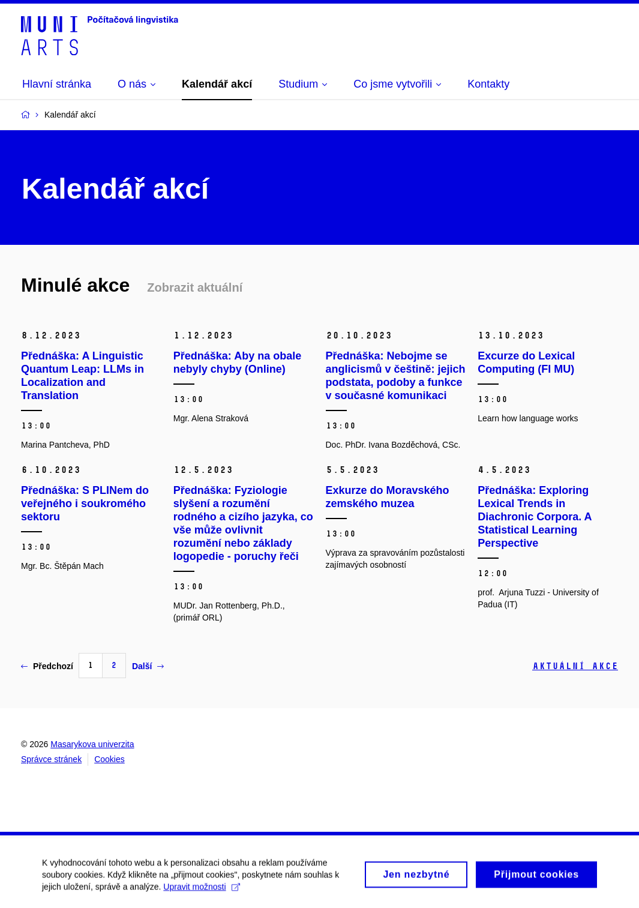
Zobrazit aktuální (194, 287)
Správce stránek (51, 759)
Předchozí (47, 666)
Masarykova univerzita (92, 744)
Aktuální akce (575, 666)
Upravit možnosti (201, 893)
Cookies (109, 759)
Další (148, 666)
